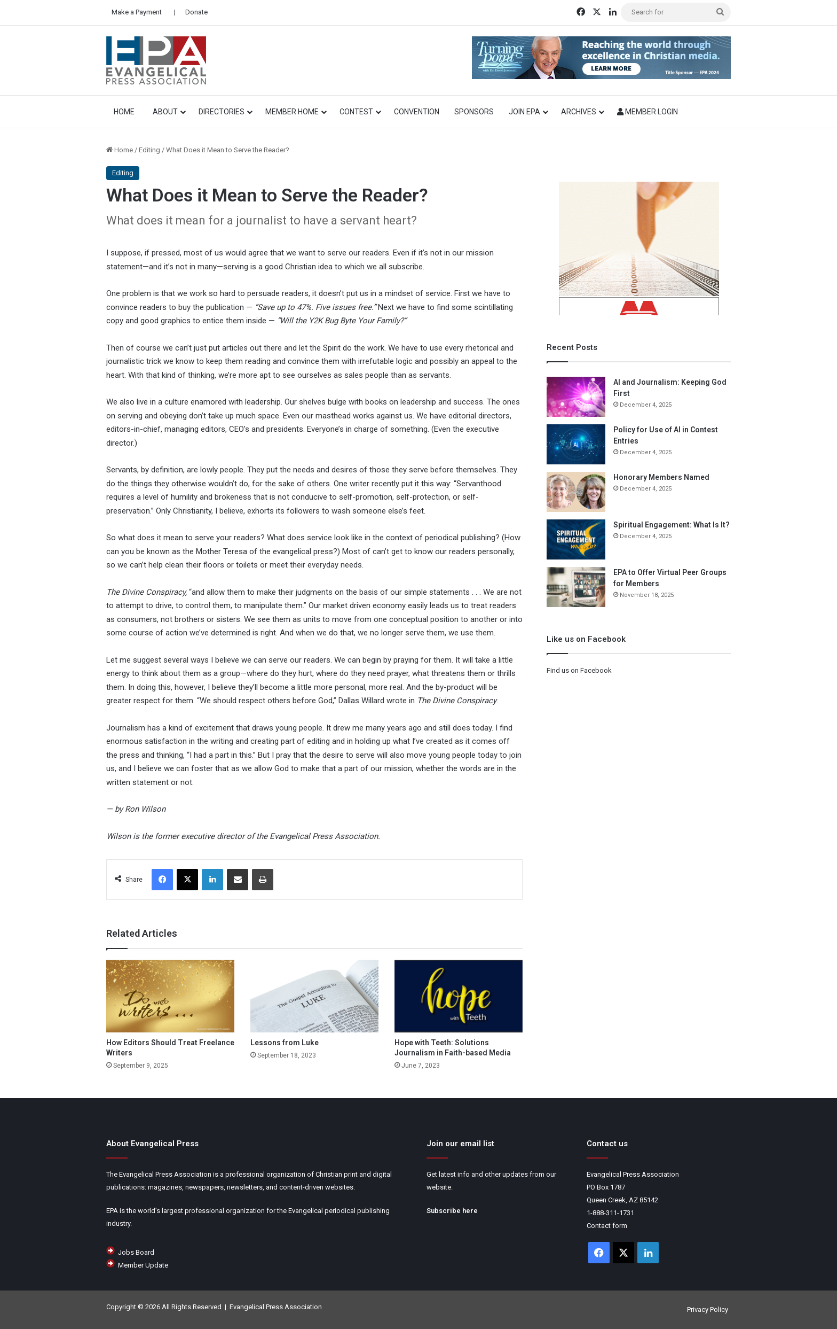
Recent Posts (572, 347)
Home (119, 150)
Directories (221, 111)
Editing (149, 150)
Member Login (647, 111)
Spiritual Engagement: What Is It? (671, 524)
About (165, 111)
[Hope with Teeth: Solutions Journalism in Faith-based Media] (458, 996)
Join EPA (524, 111)
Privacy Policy (707, 1309)
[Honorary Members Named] (576, 492)
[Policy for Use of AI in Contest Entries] (576, 444)
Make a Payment (137, 12)
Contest (356, 111)
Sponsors (474, 111)
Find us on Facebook (579, 670)
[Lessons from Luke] (314, 996)
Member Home (292, 111)
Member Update (143, 1265)
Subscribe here (452, 1211)
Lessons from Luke (284, 1042)
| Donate (190, 12)
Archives (578, 111)
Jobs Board (136, 1252)
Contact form (607, 1226)
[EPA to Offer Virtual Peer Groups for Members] (576, 587)
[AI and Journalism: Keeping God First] (576, 397)
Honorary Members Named (661, 477)
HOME (126, 111)
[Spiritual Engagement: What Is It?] (576, 539)
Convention (416, 111)
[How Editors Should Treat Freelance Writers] (170, 996)
